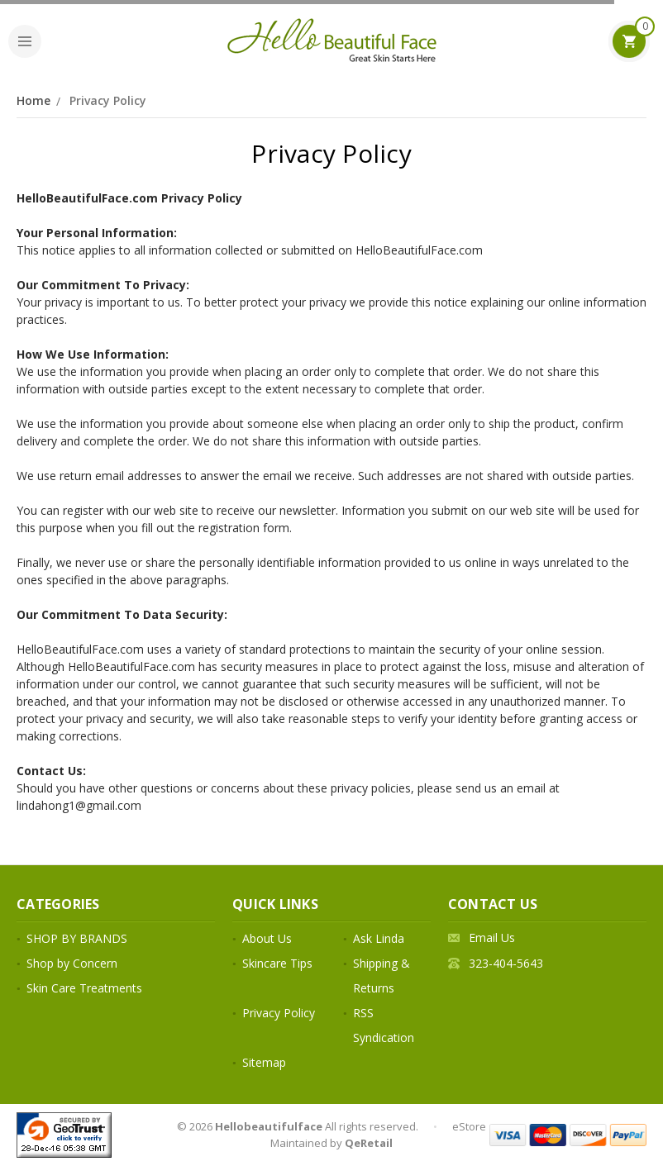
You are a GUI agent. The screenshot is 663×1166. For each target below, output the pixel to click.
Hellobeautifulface (268, 1126)
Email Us (492, 937)
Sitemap (264, 1062)
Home (33, 100)
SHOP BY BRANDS (76, 938)
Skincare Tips (277, 963)
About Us (267, 938)
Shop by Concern (71, 963)
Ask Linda (378, 938)
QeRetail (369, 1142)
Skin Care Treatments (84, 988)
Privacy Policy (107, 100)
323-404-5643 (506, 963)
